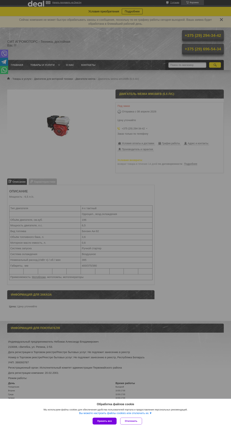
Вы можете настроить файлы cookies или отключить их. (114, 413)
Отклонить (131, 421)
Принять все (104, 421)
